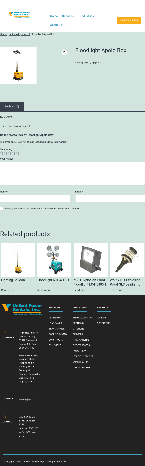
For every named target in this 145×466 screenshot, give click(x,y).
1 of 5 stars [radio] (1, 153)
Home (3, 34)
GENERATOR (55, 317)
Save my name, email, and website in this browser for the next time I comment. (43, 208)
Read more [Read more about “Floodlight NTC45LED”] (44, 290)
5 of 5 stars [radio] (17, 153)
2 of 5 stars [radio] (5, 153)
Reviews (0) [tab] (12, 106)
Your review (7, 158)
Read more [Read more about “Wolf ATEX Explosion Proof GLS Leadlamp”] (116, 290)
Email (79, 191)
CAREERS (101, 317)
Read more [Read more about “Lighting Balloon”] (7, 290)
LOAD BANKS (55, 323)
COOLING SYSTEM (58, 334)
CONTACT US (103, 323)
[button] (64, 52)
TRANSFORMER (57, 328)
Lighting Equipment (19, 34)
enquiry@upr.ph (26, 399)
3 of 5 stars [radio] (9, 153)
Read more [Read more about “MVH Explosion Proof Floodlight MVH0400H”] (80, 290)
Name (4, 191)
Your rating (7, 149)
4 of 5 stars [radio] (13, 153)
